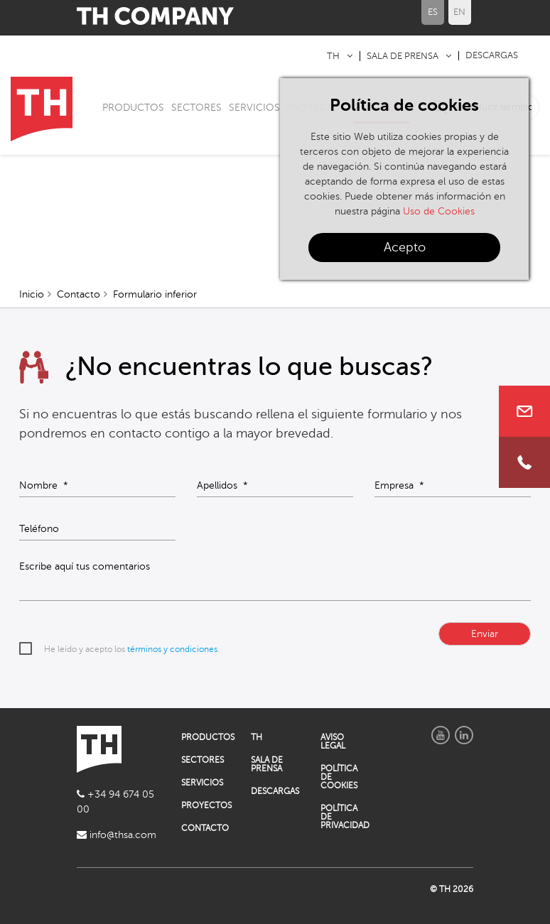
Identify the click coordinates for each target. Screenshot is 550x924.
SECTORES (196, 107)
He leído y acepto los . (132, 649)
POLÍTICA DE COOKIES (338, 777)
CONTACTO (205, 828)
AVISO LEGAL (332, 741)
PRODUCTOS (133, 107)
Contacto (78, 294)
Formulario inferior (155, 294)
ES (433, 12)
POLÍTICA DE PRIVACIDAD (344, 817)
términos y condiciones (172, 649)
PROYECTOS (205, 805)
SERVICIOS (254, 107)
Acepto (405, 247)
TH (333, 56)
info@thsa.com (116, 835)
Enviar (484, 634)
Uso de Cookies (439, 211)
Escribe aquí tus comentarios (84, 567)
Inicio (31, 294)
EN (459, 12)
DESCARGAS (491, 55)
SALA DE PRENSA (402, 56)
